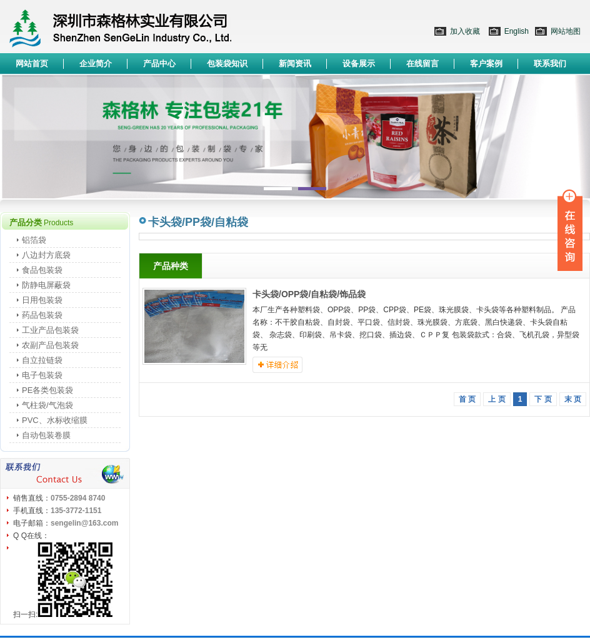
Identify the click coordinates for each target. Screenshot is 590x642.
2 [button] (311, 189)
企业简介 (95, 63)
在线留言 (422, 63)
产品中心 (159, 63)
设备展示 (358, 63)
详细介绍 (277, 365)
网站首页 (32, 63)
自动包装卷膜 (46, 435)
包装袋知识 (227, 63)
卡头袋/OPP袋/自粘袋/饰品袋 (309, 294)
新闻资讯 (295, 63)
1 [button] (279, 189)
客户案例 (486, 63)
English (516, 31)
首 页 (467, 399)
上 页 (496, 399)
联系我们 (550, 63)
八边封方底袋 (46, 255)
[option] (295, 136)
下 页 (542, 399)
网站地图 (566, 31)
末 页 (572, 399)
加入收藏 (465, 31)
